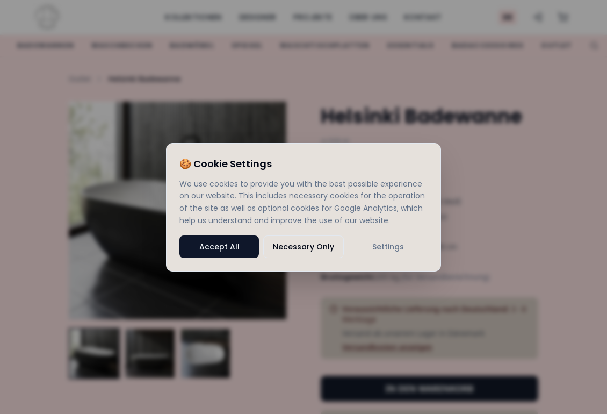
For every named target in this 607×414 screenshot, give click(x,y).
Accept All (219, 246)
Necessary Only (303, 246)
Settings (388, 246)
